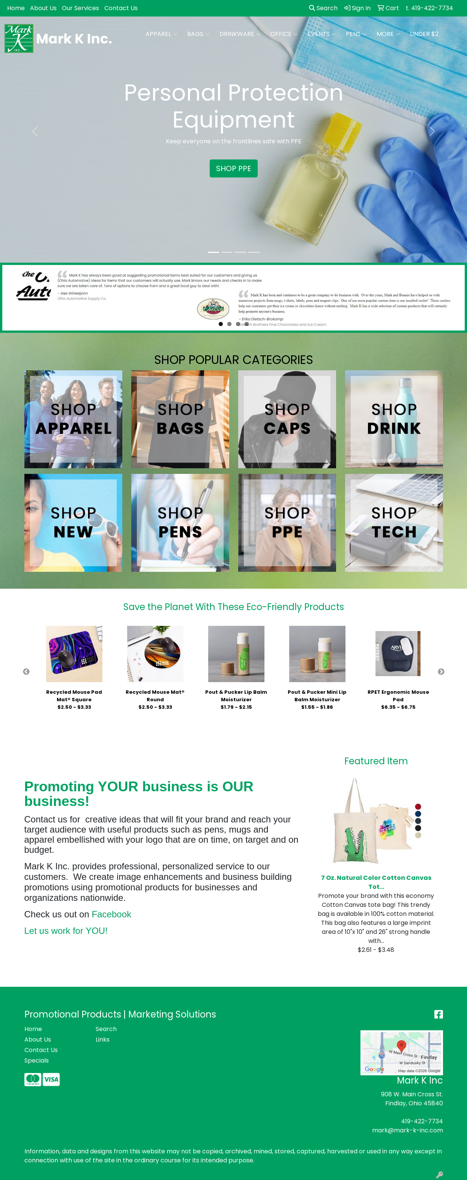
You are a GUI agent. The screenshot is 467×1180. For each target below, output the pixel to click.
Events (322, 34)
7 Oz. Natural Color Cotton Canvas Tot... (376, 882)
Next (441, 672)
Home (16, 8)
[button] (35, 131)
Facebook (111, 914)
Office (284, 34)
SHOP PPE (233, 168)
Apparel (161, 34)
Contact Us (121, 8)
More (388, 34)
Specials (36, 1060)
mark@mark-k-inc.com (407, 1130)
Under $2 (424, 34)
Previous (26, 672)
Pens (356, 34)
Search (323, 8)
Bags (198, 34)
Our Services (80, 8)
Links (103, 1039)
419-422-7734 (422, 1121)
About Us (43, 8)
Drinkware (240, 34)
